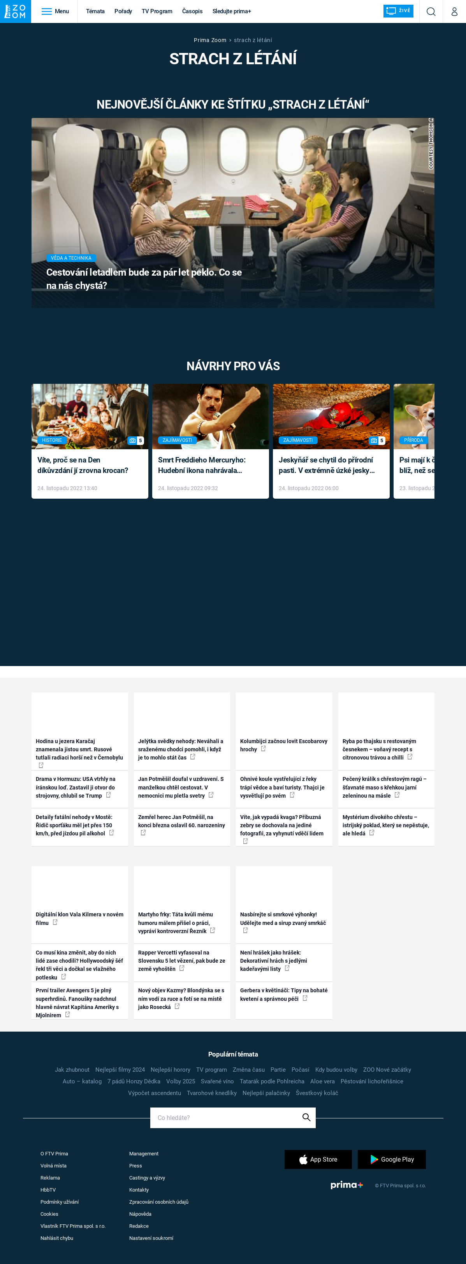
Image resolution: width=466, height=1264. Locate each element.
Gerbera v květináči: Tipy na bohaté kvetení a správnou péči (284, 994)
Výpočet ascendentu (154, 1093)
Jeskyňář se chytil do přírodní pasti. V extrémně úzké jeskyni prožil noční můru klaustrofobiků (327, 466)
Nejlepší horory (170, 1069)
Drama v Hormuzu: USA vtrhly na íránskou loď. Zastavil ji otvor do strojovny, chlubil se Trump (76, 787)
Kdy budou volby (336, 1069)
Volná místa (53, 1166)
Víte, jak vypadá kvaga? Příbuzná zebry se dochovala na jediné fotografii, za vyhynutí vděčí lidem (282, 829)
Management (143, 1154)
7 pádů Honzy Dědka (133, 1081)
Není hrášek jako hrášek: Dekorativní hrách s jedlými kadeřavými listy (273, 960)
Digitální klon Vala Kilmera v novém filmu (79, 918)
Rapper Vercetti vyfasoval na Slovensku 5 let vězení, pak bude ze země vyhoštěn (181, 960)
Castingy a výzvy (147, 1178)
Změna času (249, 1069)
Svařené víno (217, 1081)
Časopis (192, 11)
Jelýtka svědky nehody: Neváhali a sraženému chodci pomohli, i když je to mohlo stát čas (180, 749)
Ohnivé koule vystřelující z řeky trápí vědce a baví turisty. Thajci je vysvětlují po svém (282, 787)
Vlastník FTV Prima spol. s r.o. (73, 1226)
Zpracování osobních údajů (158, 1202)
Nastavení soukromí (151, 1238)
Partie (278, 1069)
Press (135, 1166)
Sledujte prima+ (232, 11)
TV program (211, 1069)
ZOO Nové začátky (387, 1069)
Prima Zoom (210, 40)
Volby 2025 (180, 1081)
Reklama (50, 1178)
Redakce (139, 1226)
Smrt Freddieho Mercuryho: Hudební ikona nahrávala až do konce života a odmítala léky (205, 466)
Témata (95, 11)
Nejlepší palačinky (266, 1093)
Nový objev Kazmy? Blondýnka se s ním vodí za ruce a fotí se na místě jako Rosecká (181, 998)
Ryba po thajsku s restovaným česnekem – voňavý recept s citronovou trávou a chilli (379, 749)
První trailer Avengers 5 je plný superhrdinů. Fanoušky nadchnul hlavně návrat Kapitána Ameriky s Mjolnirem (77, 1002)
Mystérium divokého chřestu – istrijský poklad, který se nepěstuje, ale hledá (386, 825)
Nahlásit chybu (56, 1238)
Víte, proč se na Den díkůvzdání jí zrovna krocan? (82, 465)
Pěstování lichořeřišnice (372, 1081)
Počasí (300, 1069)
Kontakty (139, 1190)
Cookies (49, 1214)
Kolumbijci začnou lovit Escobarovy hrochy (283, 745)
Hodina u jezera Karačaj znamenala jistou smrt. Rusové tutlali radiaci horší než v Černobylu (79, 753)
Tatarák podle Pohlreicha (272, 1081)
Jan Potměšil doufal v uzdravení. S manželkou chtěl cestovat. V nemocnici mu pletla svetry (181, 787)
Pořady (123, 11)
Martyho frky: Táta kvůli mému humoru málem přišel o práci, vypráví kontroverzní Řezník (176, 922)
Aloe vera (322, 1081)
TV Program (157, 11)
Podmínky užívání (59, 1202)
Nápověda (140, 1214)
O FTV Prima (54, 1154)
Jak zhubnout (72, 1069)
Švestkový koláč (317, 1093)
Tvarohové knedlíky (212, 1093)
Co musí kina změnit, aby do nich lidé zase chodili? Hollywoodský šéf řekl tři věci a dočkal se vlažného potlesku (79, 965)
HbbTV (48, 1190)
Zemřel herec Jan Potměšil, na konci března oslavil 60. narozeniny (181, 825)
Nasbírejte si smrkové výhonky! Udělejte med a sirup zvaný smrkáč (283, 922)
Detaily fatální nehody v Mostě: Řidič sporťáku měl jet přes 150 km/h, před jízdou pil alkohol (75, 825)
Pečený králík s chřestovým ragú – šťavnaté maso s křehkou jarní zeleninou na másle (385, 787)
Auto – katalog (82, 1081)
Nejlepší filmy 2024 (120, 1069)
